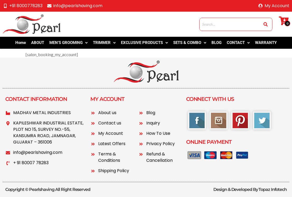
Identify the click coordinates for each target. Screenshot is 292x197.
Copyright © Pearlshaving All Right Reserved (47, 189)
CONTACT (238, 42)
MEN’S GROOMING (68, 42)
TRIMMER (104, 42)
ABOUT (37, 42)
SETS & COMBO (189, 42)
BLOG (216, 42)
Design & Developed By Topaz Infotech (250, 189)
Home (20, 42)
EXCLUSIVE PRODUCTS (144, 42)
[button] (68, 43)
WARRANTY (266, 42)
